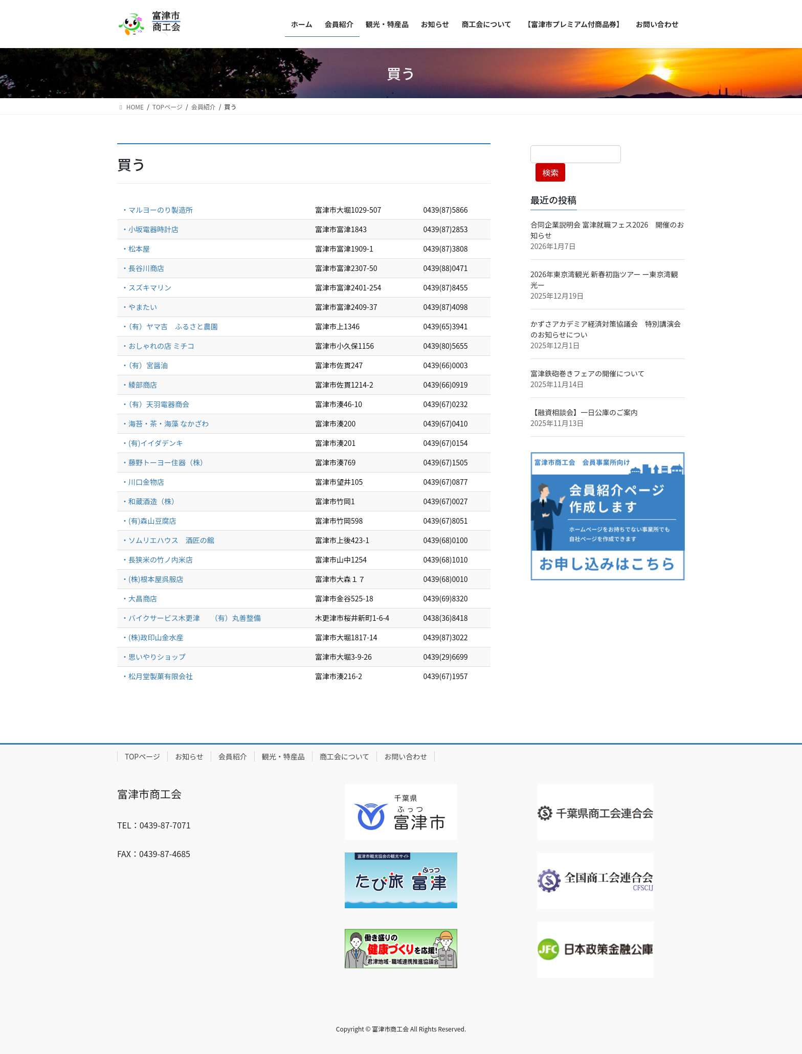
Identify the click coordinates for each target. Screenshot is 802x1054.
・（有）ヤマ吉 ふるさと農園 (169, 326)
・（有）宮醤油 (144, 365)
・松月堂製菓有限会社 (157, 676)
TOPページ (142, 756)
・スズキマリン (146, 287)
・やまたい (139, 307)
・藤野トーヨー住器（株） (164, 462)
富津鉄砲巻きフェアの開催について (587, 373)
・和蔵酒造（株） (150, 501)
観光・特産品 (283, 756)
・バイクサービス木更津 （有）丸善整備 (191, 618)
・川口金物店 (142, 482)
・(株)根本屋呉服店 (152, 579)
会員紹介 (232, 756)
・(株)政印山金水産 (152, 637)
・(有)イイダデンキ (152, 443)
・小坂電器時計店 (150, 229)
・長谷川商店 (142, 268)
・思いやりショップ (153, 657)
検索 (550, 172)
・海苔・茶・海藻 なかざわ (165, 423)
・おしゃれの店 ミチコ (158, 346)
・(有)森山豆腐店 (149, 520)
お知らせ (189, 756)
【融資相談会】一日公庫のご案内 (584, 412)
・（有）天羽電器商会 (155, 404)
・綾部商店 (139, 384)
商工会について (345, 756)
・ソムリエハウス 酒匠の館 (168, 540)
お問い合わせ (405, 756)
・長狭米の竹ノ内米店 (157, 559)
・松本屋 (135, 248)
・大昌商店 (139, 598)
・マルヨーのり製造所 (157, 210)
